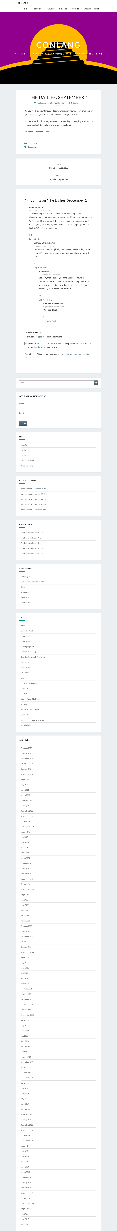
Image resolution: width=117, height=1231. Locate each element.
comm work (25, 641)
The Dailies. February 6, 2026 (32, 543)
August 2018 (25, 1146)
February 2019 (26, 1114)
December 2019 (27, 1062)
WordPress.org (27, 466)
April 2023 (25, 852)
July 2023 (24, 837)
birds (23, 625)
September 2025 (27, 774)
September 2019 (27, 1078)
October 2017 (26, 1198)
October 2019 (26, 1072)
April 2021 (25, 978)
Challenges (51, 9)
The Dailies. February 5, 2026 (32, 548)
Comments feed (27, 460)
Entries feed (25, 455)
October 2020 (26, 1010)
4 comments (77, 103)
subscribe (36, 347)
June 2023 (25, 842)
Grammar (24, 673)
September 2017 (27, 1203)
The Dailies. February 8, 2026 (32, 532)
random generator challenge (32, 720)
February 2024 (26, 800)
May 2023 (24, 847)
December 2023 (27, 811)
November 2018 (27, 1130)
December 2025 (27, 758)
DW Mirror (87, 9)
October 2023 (26, 821)
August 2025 (25, 779)
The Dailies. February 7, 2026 (32, 538)
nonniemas (62, 103)
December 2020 (27, 999)
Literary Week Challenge (30, 699)
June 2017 (25, 1219)
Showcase (63, 9)
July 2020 (24, 1025)
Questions (25, 714)
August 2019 (25, 1083)
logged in (40, 336)
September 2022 (27, 889)
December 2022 (27, 873)
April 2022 (25, 915)
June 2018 (25, 1156)
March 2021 (25, 983)
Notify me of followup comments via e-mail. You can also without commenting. (58, 345)
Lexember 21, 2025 (40, 499)
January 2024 (26, 805)
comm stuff (25, 636)
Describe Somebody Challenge (33, 657)
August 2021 (25, 957)
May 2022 (24, 910)
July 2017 (24, 1214)
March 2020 (25, 1046)
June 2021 (25, 968)
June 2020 (25, 1031)
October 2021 (26, 947)
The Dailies (33, 143)
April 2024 (25, 790)
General (24, 587)
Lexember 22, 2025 (40, 494)
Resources (75, 9)
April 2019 (25, 1104)
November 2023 (27, 816)
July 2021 (24, 962)
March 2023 (25, 858)
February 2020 (26, 1051)
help (22, 678)
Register (24, 445)
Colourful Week (27, 631)
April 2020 (25, 1041)
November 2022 (27, 879)
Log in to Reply (35, 239)
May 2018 (24, 1161)
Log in (23, 450)
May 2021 (24, 973)
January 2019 (26, 1119)
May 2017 (24, 1224)
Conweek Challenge (29, 652)
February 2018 (26, 1177)
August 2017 (25, 1208)
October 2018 (26, 1135)
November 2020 (27, 1004)
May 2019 (24, 1098)
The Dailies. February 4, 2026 (32, 553)
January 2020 (26, 1057)
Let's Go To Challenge (29, 683)
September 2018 (27, 1140)
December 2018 (27, 1125)
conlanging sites (27, 646)
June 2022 (25, 905)
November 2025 (27, 764)
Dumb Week (25, 667)
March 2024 (25, 795)
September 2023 (27, 826)
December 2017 (27, 1187)
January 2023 (26, 868)
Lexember (25, 688)
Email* (32, 415)
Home (25, 9)
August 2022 (25, 894)
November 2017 (27, 1193)
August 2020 (25, 1020)
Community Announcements (32, 582)
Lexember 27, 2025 (40, 488)
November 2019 (27, 1067)
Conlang (23, 2)
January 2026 (26, 753)
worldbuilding (26, 725)
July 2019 (24, 1088)
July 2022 (24, 900)
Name (32, 406)
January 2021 (26, 994)
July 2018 (24, 1151)
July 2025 (24, 784)
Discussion (37, 9)
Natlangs (24, 704)
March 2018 (25, 1172)
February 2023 (26, 863)
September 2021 (27, 952)
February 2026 (26, 748)
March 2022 (25, 921)
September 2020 (27, 1015)
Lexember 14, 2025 (40, 504)
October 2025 (26, 769)
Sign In (96, 9)
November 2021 (27, 942)
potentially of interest (30, 709)
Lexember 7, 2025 (40, 509)
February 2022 (26, 926)
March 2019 (25, 1109)
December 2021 (27, 936)
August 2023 (25, 832)
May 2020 (24, 1036)
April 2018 (25, 1167)
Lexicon (24, 693)
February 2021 (26, 989)
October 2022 (26, 884)
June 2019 (25, 1093)
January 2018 (26, 1182)
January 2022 (26, 931)
